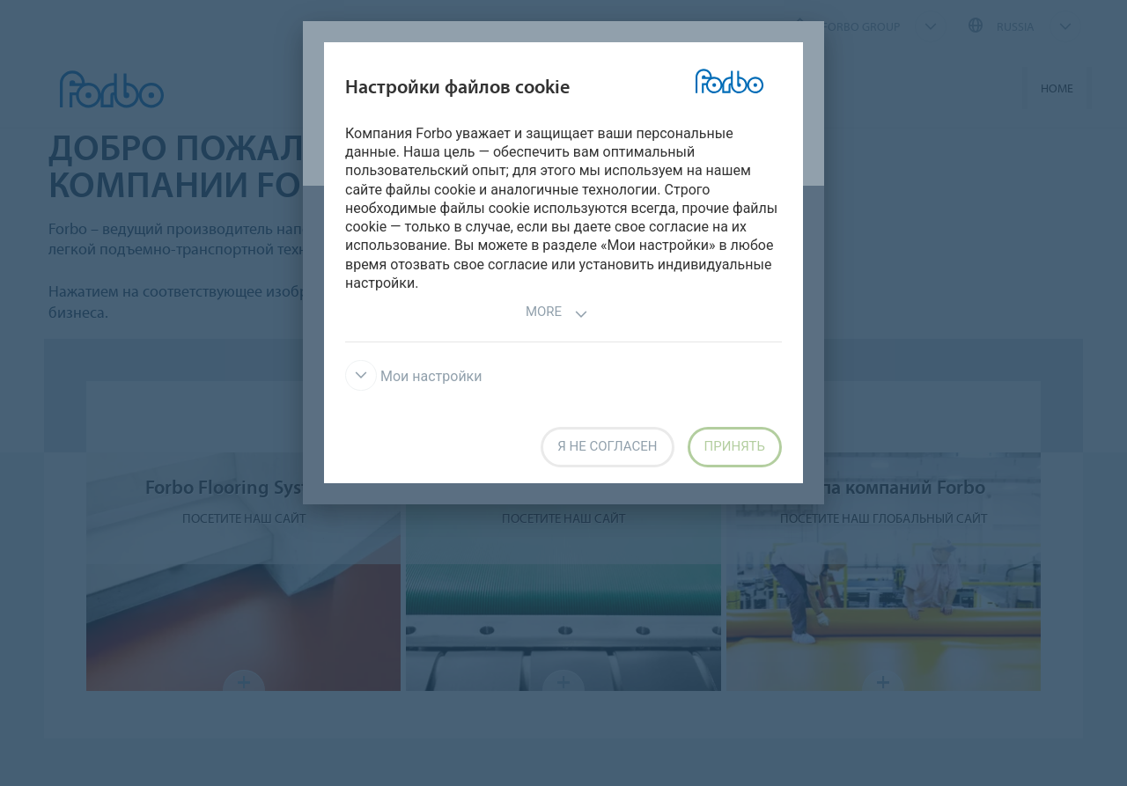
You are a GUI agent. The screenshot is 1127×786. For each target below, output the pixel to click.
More (557, 314)
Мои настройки (413, 376)
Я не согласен (607, 446)
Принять (734, 446)
